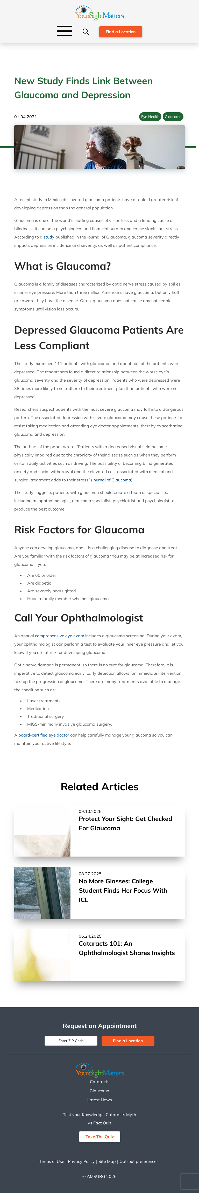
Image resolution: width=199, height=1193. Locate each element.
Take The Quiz (100, 1136)
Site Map (107, 1161)
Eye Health (150, 116)
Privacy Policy (81, 1161)
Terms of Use (51, 1161)
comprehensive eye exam (59, 635)
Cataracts (99, 1081)
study (49, 237)
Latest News (99, 1099)
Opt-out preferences (139, 1161)
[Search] (86, 32)
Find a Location (121, 31)
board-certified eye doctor (43, 735)
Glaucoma (173, 116)
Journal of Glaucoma (111, 479)
